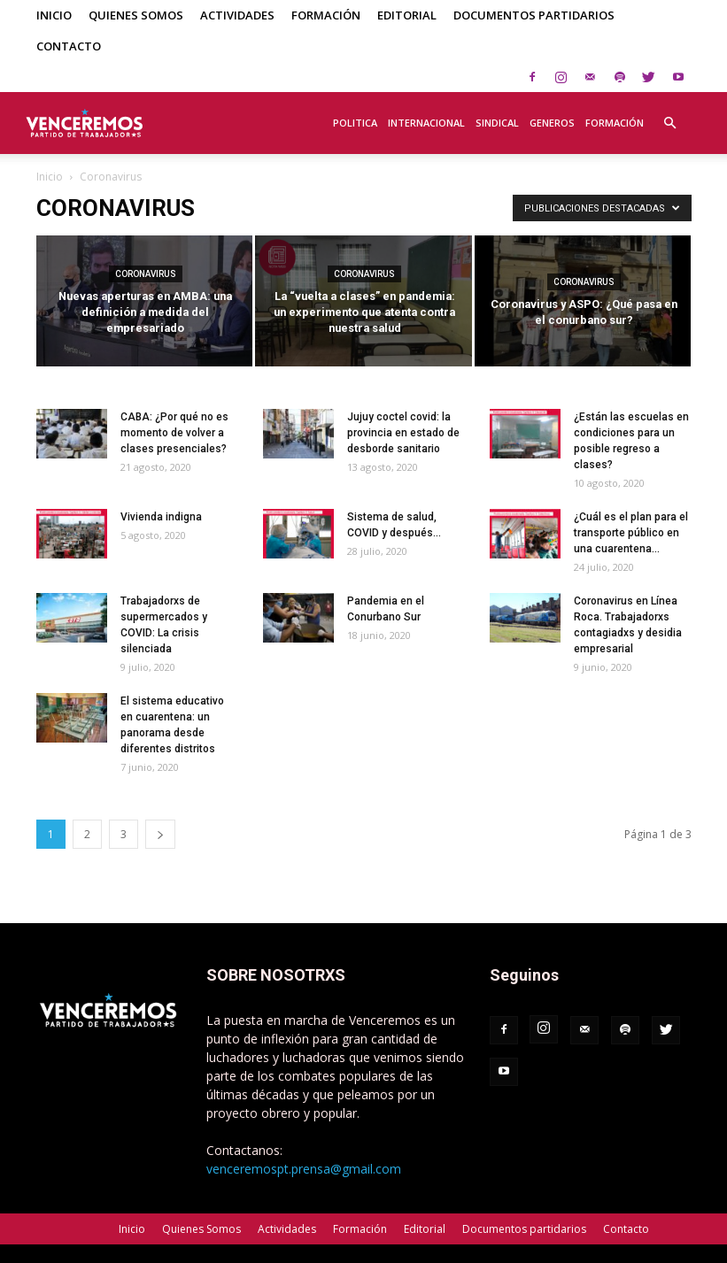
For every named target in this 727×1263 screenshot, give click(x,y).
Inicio (54, 15)
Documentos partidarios (534, 15)
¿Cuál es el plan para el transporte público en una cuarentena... (631, 533)
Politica (355, 122)
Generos (552, 122)
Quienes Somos (136, 15)
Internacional (426, 122)
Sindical (497, 122)
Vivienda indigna (161, 517)
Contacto (68, 46)
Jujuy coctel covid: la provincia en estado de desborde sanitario (403, 433)
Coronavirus (145, 274)
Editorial (407, 15)
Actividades (237, 15)
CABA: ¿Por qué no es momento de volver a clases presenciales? (174, 433)
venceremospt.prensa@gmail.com (303, 1168)
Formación (325, 15)
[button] (670, 113)
